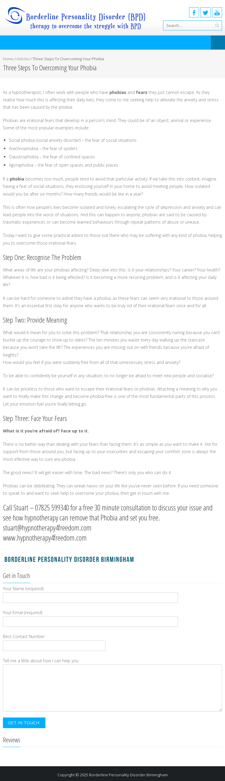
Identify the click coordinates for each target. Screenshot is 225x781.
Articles (23, 58)
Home (8, 58)
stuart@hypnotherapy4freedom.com (47, 527)
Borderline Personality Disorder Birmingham (128, 774)
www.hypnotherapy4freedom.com (45, 537)
